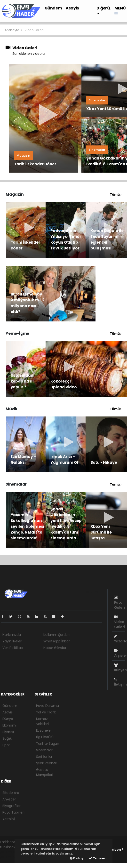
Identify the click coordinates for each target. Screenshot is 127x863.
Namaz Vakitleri (42, 721)
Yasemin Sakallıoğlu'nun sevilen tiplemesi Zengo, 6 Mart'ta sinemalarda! (27, 526)
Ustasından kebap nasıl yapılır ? (22, 381)
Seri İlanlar (44, 756)
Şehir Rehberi (46, 763)
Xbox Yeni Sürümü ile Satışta (101, 532)
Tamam (97, 858)
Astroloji (8, 818)
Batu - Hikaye (103, 462)
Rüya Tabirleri (13, 812)
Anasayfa (12, 30)
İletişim (120, 682)
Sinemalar (44, 750)
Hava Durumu (47, 705)
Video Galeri (34, 30)
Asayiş (72, 8)
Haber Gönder (54, 647)
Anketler (9, 799)
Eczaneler (44, 730)
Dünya (7, 718)
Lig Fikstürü (45, 737)
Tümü (115, 194)
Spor (6, 745)
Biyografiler (11, 805)
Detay (77, 858)
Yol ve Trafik (46, 712)
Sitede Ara (10, 792)
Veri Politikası (12, 647)
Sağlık (7, 738)
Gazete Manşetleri (44, 772)
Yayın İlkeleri (12, 641)
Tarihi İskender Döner (35, 164)
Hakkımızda (11, 634)
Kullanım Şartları (56, 634)
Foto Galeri (119, 602)
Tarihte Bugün (47, 743)
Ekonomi (9, 725)
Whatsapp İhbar (56, 641)
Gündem (53, 8)
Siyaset (8, 731)
